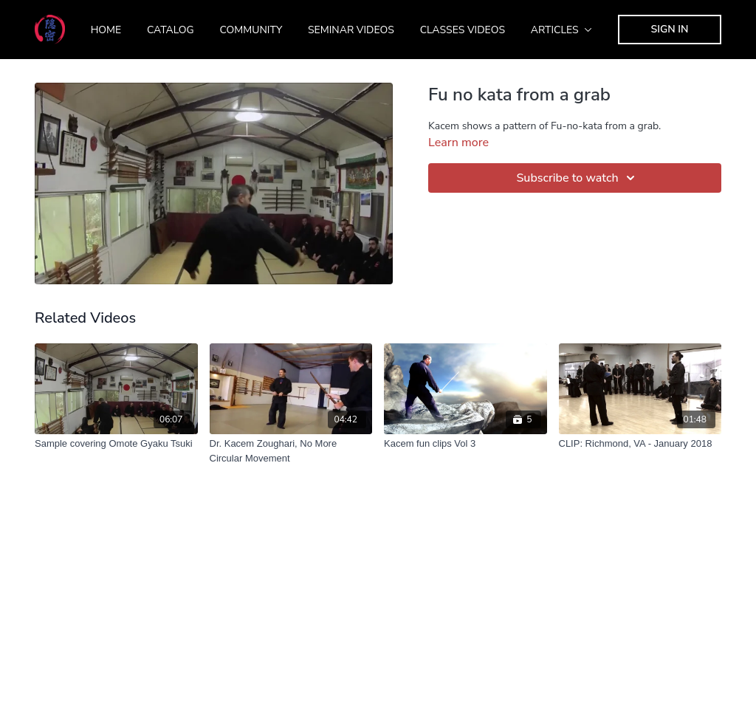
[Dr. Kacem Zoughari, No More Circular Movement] (291, 450)
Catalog (170, 30)
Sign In (670, 29)
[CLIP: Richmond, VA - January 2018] (640, 443)
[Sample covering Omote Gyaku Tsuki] (116, 443)
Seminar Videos (351, 30)
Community (250, 30)
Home (106, 30)
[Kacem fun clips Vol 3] (465, 443)
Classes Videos (462, 30)
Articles (562, 30)
